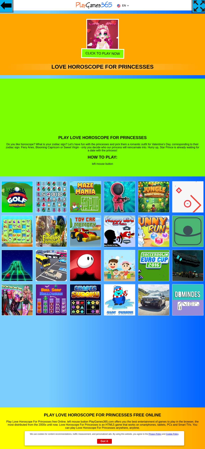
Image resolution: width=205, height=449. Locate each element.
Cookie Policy (172, 434)
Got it (104, 441)
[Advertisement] (102, 109)
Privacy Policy (155, 434)
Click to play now (102, 53)
